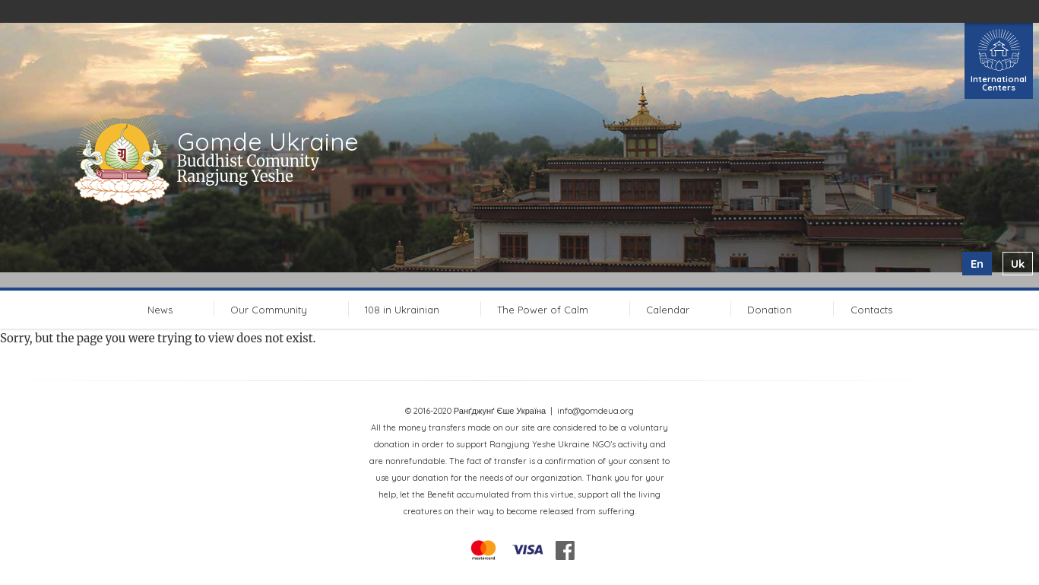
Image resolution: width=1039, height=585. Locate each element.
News (160, 310)
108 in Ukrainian (402, 310)
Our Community (268, 310)
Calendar (667, 310)
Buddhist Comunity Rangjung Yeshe (248, 168)
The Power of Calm (542, 310)
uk (1018, 263)
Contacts (871, 310)
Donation (769, 310)
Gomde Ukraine (268, 141)
